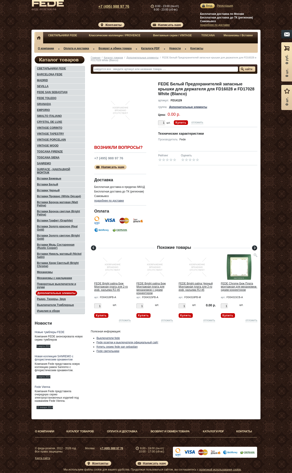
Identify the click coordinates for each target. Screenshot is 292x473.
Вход (209, 5)
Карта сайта (42, 458)
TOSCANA (208, 35)
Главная (95, 57)
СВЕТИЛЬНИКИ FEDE (62, 35)
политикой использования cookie (220, 469)
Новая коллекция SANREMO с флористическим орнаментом (54, 358)
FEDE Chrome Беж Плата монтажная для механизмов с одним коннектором (239, 287)
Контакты (196, 48)
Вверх (275, 459)
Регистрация (225, 5)
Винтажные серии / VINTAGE (172, 35)
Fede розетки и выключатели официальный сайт (127, 342)
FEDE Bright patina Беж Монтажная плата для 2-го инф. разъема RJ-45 (111, 287)
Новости (175, 48)
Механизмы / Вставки (238, 35)
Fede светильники (107, 351)
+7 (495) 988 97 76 (109, 6)
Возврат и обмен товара (115, 48)
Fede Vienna (42, 387)
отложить (197, 122)
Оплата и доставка (76, 48)
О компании (46, 48)
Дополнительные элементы (142, 57)
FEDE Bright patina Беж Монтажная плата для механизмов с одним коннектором (151, 288)
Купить (180, 122)
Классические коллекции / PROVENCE (115, 35)
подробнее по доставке (215, 24)
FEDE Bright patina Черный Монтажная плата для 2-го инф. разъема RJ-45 (196, 287)
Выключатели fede (108, 338)
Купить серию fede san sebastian (117, 346)
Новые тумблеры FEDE (50, 332)
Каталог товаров (113, 57)
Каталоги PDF (150, 48)
